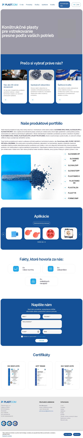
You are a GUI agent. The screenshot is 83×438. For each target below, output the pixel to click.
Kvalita (62, 412)
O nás (62, 405)
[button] (29, 4)
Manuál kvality (64, 420)
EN (78, 5)
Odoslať (41, 341)
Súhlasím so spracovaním (34, 336)
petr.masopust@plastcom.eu (46, 411)
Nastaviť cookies (7, 436)
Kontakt (62, 414)
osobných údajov (41, 336)
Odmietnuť (77, 434)
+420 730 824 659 (44, 409)
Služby (62, 409)
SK (74, 5)
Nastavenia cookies (65, 418)
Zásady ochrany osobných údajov (69, 416)
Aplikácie (63, 411)
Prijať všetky (68, 434)
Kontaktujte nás (64, 5)
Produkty (63, 407)
